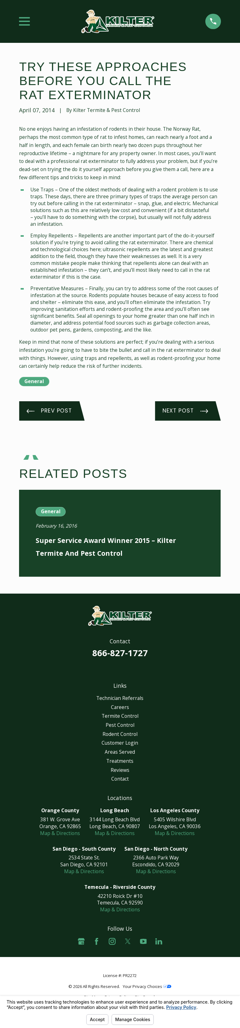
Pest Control (120, 725)
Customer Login (120, 742)
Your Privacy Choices (147, 986)
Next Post (185, 411)
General (34, 381)
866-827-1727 (120, 653)
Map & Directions (60, 833)
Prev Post (49, 411)
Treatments (119, 760)
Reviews (120, 770)
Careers (120, 707)
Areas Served (120, 751)
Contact (120, 778)
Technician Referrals (119, 698)
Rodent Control (120, 734)
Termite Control (120, 715)
